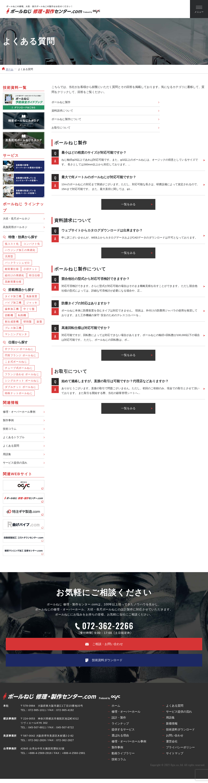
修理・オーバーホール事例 (20, 412)
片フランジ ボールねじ (19, 349)
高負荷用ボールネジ (16, 227)
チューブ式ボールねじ (19, 368)
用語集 (7, 457)
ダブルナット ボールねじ (20, 387)
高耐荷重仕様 (13, 282)
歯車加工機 (12, 309)
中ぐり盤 (29, 309)
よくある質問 (11, 448)
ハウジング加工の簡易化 (20, 250)
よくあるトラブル (14, 439)
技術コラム (10, 430)
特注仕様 (34, 276)
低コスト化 (12, 244)
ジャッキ (31, 303)
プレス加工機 (13, 328)
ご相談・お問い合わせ (104, 647)
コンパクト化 (31, 244)
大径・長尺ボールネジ (17, 218)
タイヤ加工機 (13, 297)
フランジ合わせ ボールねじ (22, 375)
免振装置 (31, 297)
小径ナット (30, 269)
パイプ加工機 (13, 303)
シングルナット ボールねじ (22, 381)
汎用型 (9, 257)
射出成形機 (12, 322)
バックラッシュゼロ (17, 263)
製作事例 (8, 421)
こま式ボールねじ (16, 362)
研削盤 (27, 322)
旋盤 (39, 322)
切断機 (9, 315)
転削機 (22, 315)
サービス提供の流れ (16, 465)
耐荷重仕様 (12, 269)
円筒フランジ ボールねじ (20, 356)
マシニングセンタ (16, 334)
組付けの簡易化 (14, 276)
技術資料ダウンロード (104, 664)
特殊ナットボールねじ (19, 393)
